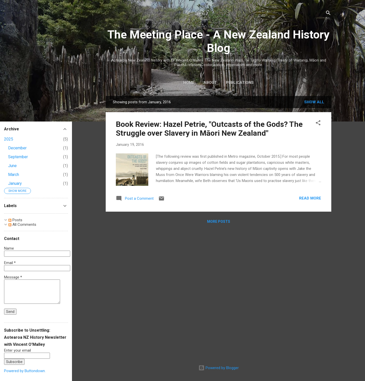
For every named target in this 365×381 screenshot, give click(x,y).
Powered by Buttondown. (25, 371)
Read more (310, 198)
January (15, 183)
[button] (318, 124)
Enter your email (17, 350)
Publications (240, 82)
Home (188, 82)
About (210, 82)
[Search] (328, 14)
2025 (8, 139)
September (18, 156)
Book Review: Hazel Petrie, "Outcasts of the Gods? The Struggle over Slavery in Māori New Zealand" (209, 128)
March (13, 174)
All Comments (22, 224)
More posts (218, 221)
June (12, 165)
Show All (314, 102)
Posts (15, 220)
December (17, 148)
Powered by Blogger (218, 368)
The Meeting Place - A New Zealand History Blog (218, 41)
